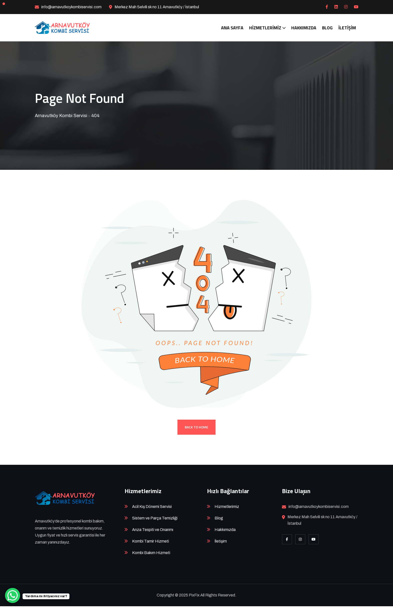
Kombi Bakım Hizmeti (151, 554)
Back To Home (196, 428)
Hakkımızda (303, 27)
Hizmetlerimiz (265, 27)
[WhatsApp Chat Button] (12, 595)
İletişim (347, 27)
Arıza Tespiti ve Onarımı (152, 531)
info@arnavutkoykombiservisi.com (71, 7)
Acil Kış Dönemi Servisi (152, 508)
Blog (327, 27)
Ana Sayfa (232, 27)
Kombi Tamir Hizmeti (150, 543)
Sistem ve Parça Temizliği (154, 520)
